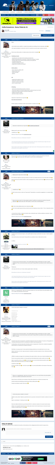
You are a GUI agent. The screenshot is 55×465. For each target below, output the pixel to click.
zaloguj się (33, 425)
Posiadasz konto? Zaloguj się (43, 5)
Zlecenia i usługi (13, 31)
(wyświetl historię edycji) (27, 134)
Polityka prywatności (4, 463)
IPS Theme (2, 462)
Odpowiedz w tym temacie (47, 35)
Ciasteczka (12, 463)
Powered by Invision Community (48, 463)
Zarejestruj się (51, 5)
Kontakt (9, 463)
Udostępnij (41, 30)
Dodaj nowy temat (36, 35)
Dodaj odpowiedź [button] (49, 436)
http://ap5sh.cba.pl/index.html (17, 99)
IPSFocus (6, 462)
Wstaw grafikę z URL (48, 432)
